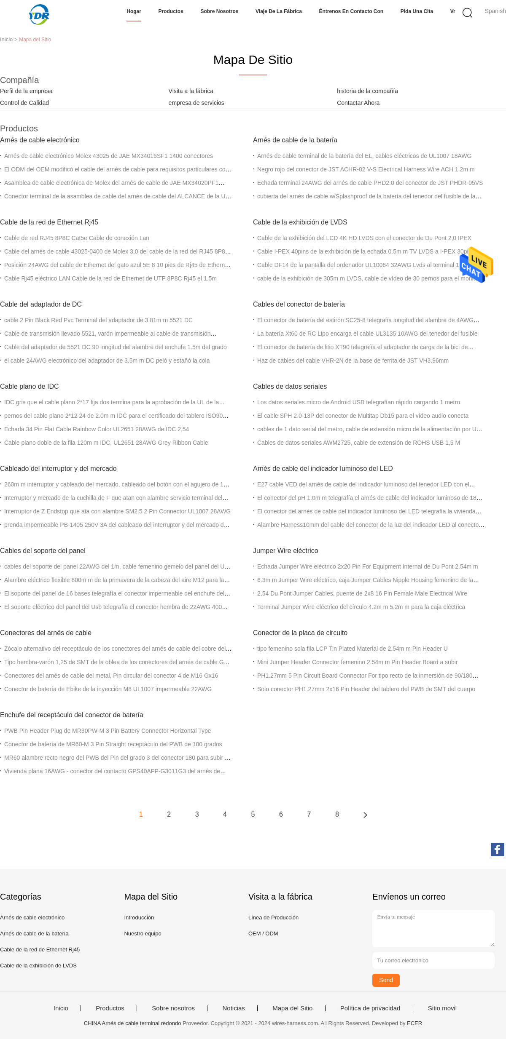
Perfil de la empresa (26, 91)
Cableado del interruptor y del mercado (58, 468)
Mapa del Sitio (292, 1008)
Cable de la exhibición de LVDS (300, 222)
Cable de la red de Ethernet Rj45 (49, 222)
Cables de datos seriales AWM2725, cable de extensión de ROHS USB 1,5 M (358, 442)
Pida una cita (417, 11)
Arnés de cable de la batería (295, 140)
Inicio (61, 1008)
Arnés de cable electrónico (40, 140)
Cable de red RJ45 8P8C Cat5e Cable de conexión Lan (76, 238)
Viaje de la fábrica (279, 11)
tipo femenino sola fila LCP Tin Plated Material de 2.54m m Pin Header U (352, 648)
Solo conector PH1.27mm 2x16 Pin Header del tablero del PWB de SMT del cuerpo (366, 689)
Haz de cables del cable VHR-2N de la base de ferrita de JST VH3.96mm (353, 360)
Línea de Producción (273, 917)
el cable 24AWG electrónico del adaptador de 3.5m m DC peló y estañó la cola (107, 360)
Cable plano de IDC (29, 386)
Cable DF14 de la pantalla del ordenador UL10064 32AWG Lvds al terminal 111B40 (366, 265)
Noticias (233, 1008)
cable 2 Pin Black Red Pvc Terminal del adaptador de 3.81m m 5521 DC (98, 320)
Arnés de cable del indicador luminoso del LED (323, 468)
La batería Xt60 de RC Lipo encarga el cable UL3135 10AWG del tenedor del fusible (367, 333)
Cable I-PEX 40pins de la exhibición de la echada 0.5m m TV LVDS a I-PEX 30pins (365, 251)
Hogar (133, 11)
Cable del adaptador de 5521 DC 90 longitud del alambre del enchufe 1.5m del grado (115, 347)
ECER (414, 1023)
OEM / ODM (263, 933)
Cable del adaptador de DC (41, 304)
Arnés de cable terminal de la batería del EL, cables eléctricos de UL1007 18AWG (364, 155)
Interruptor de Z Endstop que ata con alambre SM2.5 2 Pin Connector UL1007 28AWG (117, 511)
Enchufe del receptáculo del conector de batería (71, 714)
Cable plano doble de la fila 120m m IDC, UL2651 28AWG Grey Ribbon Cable (106, 442)
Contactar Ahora (358, 102)
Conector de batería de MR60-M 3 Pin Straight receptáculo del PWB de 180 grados (113, 744)
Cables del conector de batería (299, 304)
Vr (452, 11)
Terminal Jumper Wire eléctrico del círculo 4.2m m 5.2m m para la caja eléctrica (361, 607)
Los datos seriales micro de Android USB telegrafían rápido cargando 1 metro (358, 402)
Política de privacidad (370, 1008)
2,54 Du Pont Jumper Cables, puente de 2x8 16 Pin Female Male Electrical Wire (362, 593)
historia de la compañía (367, 91)
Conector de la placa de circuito (300, 632)
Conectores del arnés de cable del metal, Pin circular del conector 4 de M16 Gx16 (111, 675)
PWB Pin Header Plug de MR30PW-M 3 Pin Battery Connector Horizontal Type (107, 730)
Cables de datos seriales (290, 386)
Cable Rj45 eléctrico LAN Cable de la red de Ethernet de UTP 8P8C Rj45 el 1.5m (110, 278)
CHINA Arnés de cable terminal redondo (132, 1023)
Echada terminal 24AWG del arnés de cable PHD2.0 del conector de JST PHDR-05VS (370, 182)
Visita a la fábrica (191, 91)
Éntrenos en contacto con (351, 11)
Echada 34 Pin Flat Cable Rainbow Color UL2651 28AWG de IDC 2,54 (96, 429)
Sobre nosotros (219, 11)
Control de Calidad (24, 102)
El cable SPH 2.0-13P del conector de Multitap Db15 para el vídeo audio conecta (362, 415)
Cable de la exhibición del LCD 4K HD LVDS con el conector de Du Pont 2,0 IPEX (364, 238)
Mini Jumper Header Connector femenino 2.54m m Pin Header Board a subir (357, 662)
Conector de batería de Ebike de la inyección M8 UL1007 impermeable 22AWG (108, 689)
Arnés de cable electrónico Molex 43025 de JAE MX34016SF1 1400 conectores (108, 155)
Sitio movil (442, 1008)
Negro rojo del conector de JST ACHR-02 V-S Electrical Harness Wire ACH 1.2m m (366, 169)
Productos (171, 11)
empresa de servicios (196, 102)
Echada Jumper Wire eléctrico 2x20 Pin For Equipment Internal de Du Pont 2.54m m (367, 566)
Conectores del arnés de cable (46, 632)
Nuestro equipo (142, 933)
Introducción (139, 917)
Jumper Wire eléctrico (285, 550)
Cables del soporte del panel (43, 550)
